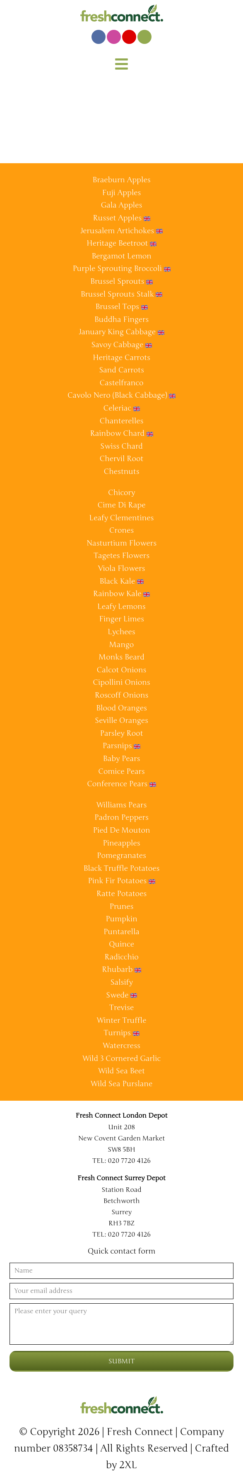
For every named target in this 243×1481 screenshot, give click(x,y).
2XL (128, 1465)
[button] (121, 65)
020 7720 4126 (129, 1161)
